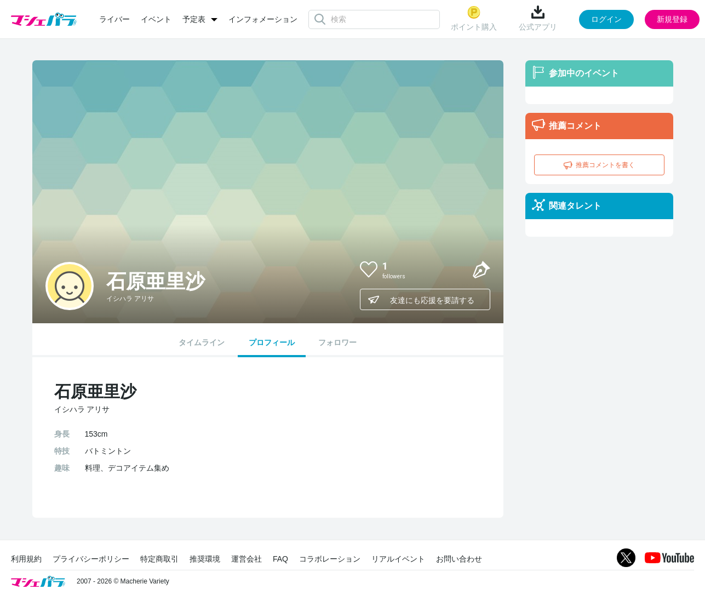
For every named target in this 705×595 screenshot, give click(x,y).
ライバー (114, 19)
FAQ (280, 558)
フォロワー (337, 342)
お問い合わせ (459, 558)
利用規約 (26, 558)
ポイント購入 (474, 18)
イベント (156, 19)
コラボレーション (329, 558)
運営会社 (246, 558)
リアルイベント (398, 558)
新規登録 (672, 19)
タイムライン (202, 342)
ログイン (606, 19)
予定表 (193, 19)
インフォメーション (262, 19)
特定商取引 (159, 558)
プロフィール (272, 342)
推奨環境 (205, 558)
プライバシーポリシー (91, 558)
